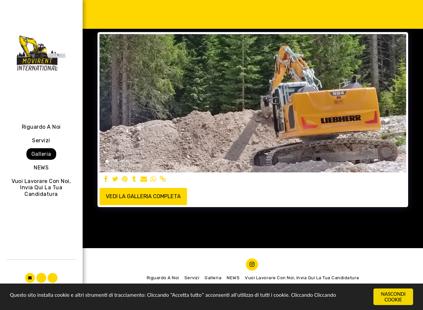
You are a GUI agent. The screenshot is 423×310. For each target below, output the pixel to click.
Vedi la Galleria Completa (143, 196)
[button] (30, 278)
